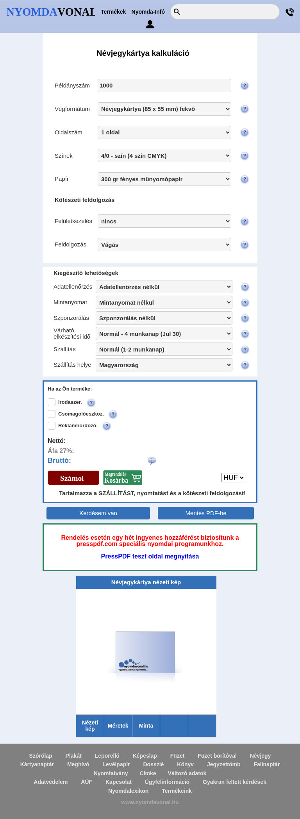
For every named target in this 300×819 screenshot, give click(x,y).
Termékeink (177, 791)
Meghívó (78, 764)
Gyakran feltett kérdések (234, 782)
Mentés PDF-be (206, 513)
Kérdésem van (98, 513)
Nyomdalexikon (128, 791)
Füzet (177, 756)
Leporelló (107, 756)
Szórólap (40, 756)
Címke (148, 773)
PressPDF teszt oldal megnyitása (150, 556)
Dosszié (153, 764)
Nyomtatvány (111, 773)
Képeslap (145, 756)
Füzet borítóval (217, 756)
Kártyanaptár (37, 764)
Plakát (74, 756)
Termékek (113, 12)
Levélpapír (116, 764)
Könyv (185, 764)
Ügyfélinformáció (167, 782)
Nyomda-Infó (148, 12)
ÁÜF (86, 782)
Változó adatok (187, 773)
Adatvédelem (51, 782)
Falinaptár (267, 764)
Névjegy (260, 756)
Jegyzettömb (224, 764)
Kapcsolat (118, 782)
